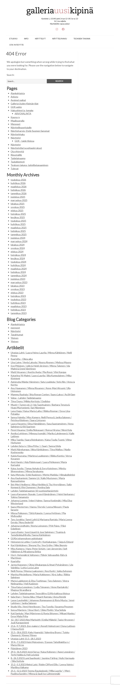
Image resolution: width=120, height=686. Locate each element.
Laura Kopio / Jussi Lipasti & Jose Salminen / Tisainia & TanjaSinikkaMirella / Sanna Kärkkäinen (38, 533)
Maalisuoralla (17, 120)
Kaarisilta (15, 561)
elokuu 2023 (17, 292)
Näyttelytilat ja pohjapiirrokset (26, 148)
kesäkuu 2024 (18, 258)
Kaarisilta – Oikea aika (22, 358)
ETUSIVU (13, 38)
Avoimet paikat (18, 100)
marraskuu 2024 (19, 241)
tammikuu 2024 (18, 275)
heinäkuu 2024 (18, 255)
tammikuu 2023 (18, 313)
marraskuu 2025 (19, 200)
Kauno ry (15, 117)
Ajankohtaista (18, 93)
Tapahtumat (17, 334)
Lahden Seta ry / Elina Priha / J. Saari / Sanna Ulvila (36, 446)
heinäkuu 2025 (18, 213)
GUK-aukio (16, 107)
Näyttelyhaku (59, 38)
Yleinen (14, 338)
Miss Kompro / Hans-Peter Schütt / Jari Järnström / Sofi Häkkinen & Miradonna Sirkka (39, 550)
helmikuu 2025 (18, 231)
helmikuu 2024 (18, 272)
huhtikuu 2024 (18, 265)
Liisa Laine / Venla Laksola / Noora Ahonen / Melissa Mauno (41, 362)
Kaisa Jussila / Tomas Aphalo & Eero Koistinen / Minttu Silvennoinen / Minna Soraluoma (38, 470)
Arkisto (14, 96)
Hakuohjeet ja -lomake (22, 110)
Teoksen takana (81, 38)
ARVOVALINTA (23, 113)
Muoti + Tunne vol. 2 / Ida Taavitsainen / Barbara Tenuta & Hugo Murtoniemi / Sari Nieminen (40, 406)
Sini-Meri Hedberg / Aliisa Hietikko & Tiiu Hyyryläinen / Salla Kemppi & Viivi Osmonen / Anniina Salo (41, 486)
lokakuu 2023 (17, 285)
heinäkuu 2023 (18, 296)
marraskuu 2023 (19, 282)
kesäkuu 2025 (18, 217)
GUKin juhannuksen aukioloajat (26, 538)
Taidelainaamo (18, 158)
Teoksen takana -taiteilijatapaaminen (29, 165)
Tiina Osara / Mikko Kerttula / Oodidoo (30, 401)
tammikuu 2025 (18, 234)
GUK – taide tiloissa (24, 140)
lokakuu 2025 (17, 203)
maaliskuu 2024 (18, 268)
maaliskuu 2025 (18, 227)
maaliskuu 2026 (18, 186)
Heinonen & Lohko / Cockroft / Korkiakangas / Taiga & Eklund (42, 541)
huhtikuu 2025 (18, 224)
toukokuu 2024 (18, 261)
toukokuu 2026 (18, 179)
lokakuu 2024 (17, 244)
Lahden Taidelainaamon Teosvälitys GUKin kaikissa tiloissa (40, 593)
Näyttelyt (40, 38)
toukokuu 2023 (18, 299)
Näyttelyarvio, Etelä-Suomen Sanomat (30, 130)
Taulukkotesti (18, 161)
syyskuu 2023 (18, 289)
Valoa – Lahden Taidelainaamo (26, 397)
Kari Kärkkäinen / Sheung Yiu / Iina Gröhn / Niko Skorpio (39, 545)
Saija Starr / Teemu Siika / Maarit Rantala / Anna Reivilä (38, 596)
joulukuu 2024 (18, 237)
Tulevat (15, 168)
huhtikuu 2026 (18, 183)
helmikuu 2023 (18, 309)
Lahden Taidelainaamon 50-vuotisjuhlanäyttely (34, 490)
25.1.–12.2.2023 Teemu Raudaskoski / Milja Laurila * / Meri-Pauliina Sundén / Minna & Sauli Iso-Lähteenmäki (41, 672)
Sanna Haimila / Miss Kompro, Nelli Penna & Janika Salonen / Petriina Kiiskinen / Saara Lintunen (41, 419)
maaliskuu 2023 (18, 306)
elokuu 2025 (17, 210)
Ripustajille (16, 154)
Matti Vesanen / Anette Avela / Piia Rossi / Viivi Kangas (38, 372)
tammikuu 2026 (18, 193)
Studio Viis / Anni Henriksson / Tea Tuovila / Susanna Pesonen (42, 606)
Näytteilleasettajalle (21, 127)
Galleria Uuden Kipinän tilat (24, 103)
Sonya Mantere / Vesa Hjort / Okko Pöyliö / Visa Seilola (38, 610)
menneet (15, 327)
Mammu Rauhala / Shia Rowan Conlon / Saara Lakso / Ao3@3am (43, 394)
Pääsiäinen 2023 (19, 648)
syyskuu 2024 (18, 248)
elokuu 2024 (17, 251)
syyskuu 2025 (18, 207)
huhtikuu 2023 (18, 302)
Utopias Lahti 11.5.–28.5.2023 (26, 638)
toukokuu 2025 (18, 220)
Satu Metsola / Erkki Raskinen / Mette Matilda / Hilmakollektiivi (43, 474)
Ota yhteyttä (16, 45)
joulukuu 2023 (18, 278)
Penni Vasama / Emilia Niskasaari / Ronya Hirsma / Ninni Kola (41, 430)
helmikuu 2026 (18, 190)
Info (26, 38)
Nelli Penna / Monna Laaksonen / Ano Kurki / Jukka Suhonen (41, 571)
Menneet (15, 124)
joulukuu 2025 (18, 196)
